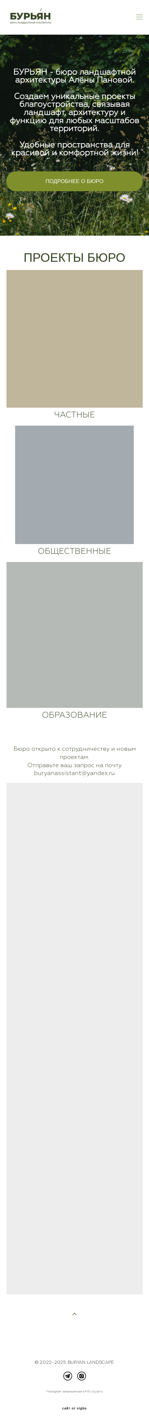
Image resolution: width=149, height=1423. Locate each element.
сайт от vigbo (74, 1408)
